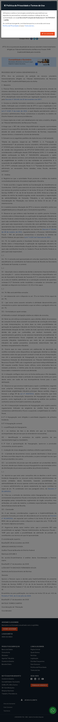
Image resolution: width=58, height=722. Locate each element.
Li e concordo (47, 34)
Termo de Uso (29, 26)
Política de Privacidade (11, 26)
